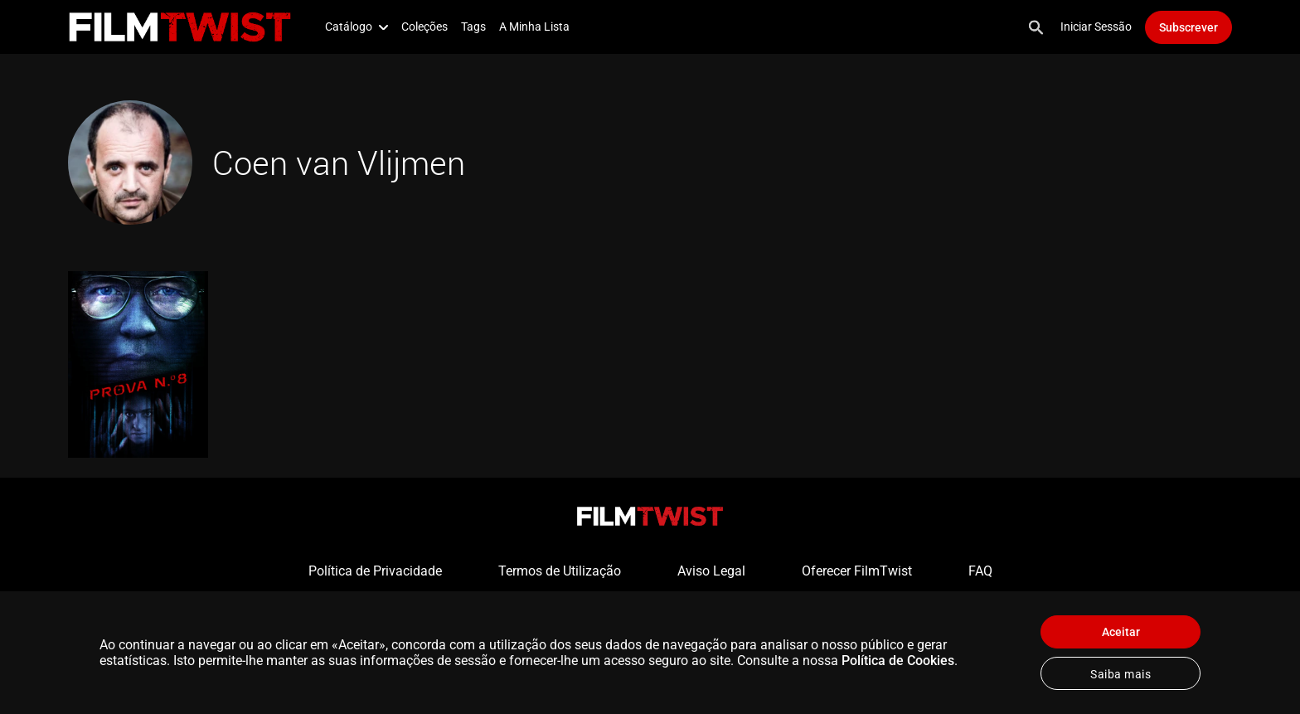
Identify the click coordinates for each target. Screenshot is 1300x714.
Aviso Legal (711, 571)
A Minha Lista (534, 26)
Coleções (424, 26)
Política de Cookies (898, 660)
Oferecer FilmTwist (857, 571)
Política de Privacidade (375, 571)
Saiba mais (1120, 674)
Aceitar (1121, 632)
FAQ (980, 571)
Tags (473, 26)
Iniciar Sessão (1096, 26)
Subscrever (1188, 27)
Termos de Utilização (559, 571)
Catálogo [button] (356, 26)
